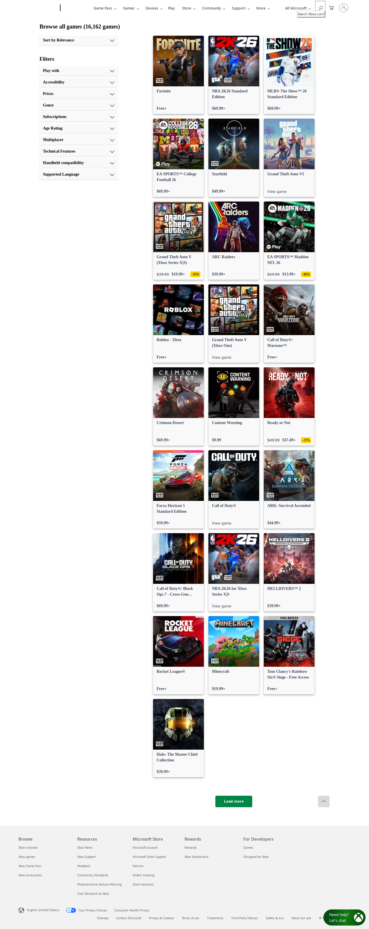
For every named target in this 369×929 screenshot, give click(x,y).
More (261, 7)
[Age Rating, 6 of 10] (78, 128)
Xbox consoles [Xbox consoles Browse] (28, 847)
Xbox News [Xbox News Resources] (85, 847)
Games (129, 7)
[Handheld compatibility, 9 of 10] (78, 163)
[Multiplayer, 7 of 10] (78, 140)
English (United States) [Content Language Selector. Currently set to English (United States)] (43, 910)
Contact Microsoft (128, 918)
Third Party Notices (244, 918)
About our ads (301, 918)
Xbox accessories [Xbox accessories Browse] (30, 875)
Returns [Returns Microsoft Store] (138, 866)
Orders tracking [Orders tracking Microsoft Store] (143, 875)
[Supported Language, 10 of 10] (78, 174)
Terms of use (190, 918)
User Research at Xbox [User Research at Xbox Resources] (93, 893)
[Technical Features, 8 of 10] (78, 151)
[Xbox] (76, 8)
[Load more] (233, 801)
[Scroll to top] (324, 801)
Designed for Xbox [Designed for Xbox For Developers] (256, 856)
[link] (178, 75)
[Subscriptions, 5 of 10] (78, 116)
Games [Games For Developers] (248, 847)
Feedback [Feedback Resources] (83, 866)
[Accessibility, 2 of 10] (78, 82)
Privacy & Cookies (161, 918)
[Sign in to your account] (344, 8)
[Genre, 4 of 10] (78, 105)
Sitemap (102, 918)
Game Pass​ (103, 7)
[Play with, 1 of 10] (78, 70)
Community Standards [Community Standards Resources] (92, 875)
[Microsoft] (38, 8)
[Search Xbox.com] (320, 7)
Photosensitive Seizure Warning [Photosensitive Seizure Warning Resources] (99, 884)
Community (211, 7)
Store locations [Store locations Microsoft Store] (143, 884)
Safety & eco (275, 918)
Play (171, 7)
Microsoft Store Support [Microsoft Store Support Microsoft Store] (149, 856)
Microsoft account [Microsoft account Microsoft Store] (145, 847)
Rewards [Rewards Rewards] (190, 847)
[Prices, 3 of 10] (78, 93)
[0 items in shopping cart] (331, 7)
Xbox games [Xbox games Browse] (26, 856)
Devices (152, 7)
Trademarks (215, 918)
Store (186, 7)
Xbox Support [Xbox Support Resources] (86, 856)
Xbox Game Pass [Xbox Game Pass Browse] (30, 866)
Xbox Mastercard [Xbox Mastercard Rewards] (196, 856)
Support (238, 7)
